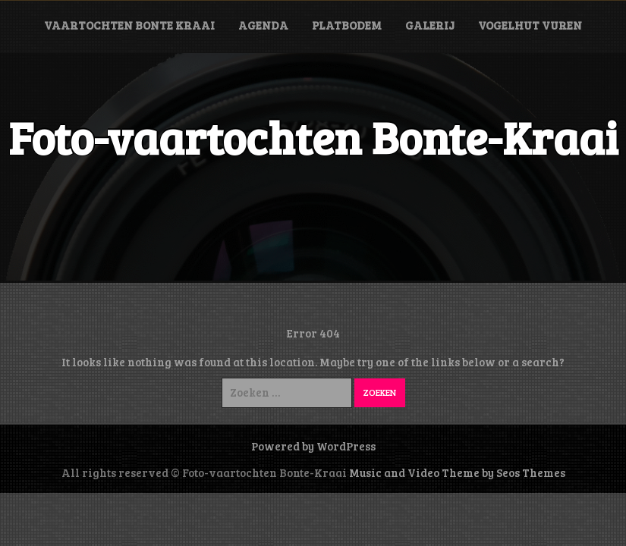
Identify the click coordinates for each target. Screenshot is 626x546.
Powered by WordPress (313, 445)
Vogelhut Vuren (530, 25)
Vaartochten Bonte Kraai (129, 25)
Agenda (263, 25)
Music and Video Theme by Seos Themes (457, 472)
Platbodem (347, 25)
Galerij (430, 25)
